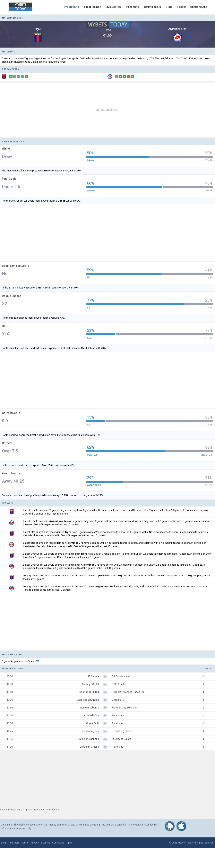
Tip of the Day (92, 6)
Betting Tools (152, 6)
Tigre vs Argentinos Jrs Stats (20, 661)
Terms (25, 842)
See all (209, 668)
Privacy (35, 842)
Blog (169, 6)
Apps (69, 842)
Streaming (132, 6)
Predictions (71, 6)
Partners (14, 842)
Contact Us (58, 842)
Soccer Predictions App (192, 6)
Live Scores (113, 6)
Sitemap (45, 842)
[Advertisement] (107, 110)
